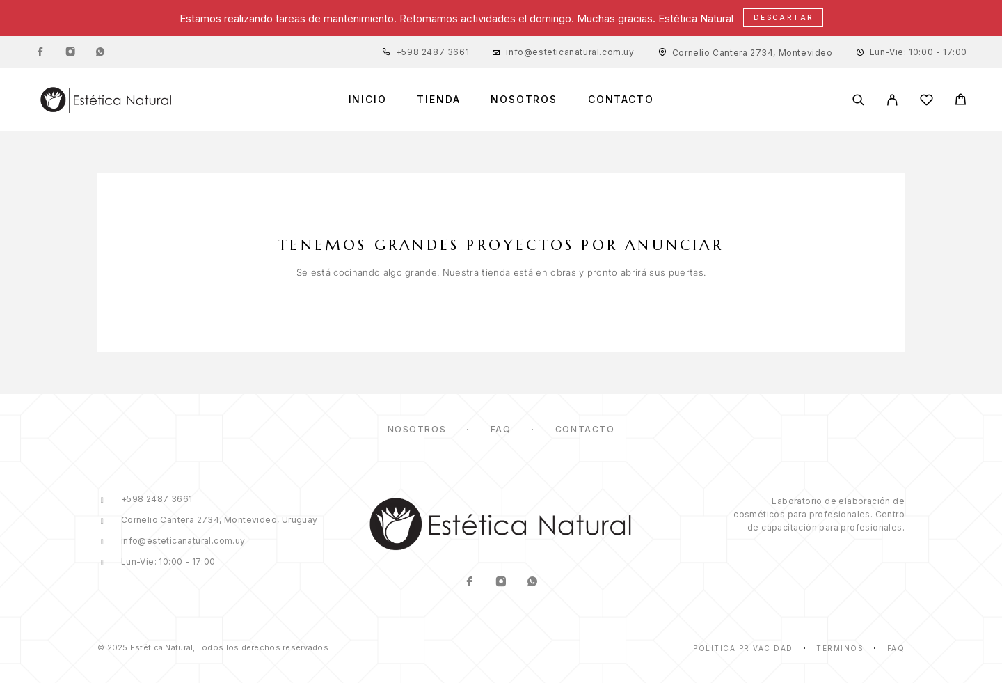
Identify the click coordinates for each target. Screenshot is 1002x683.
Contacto (621, 99)
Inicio (368, 99)
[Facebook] (40, 52)
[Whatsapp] (100, 52)
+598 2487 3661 (432, 52)
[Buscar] (858, 100)
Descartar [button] (784, 17)
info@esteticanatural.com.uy (570, 52)
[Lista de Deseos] (926, 102)
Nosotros (524, 99)
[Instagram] (70, 52)
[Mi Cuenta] (892, 100)
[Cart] (961, 101)
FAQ (501, 429)
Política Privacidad (743, 648)
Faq (896, 648)
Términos (840, 648)
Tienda (438, 99)
